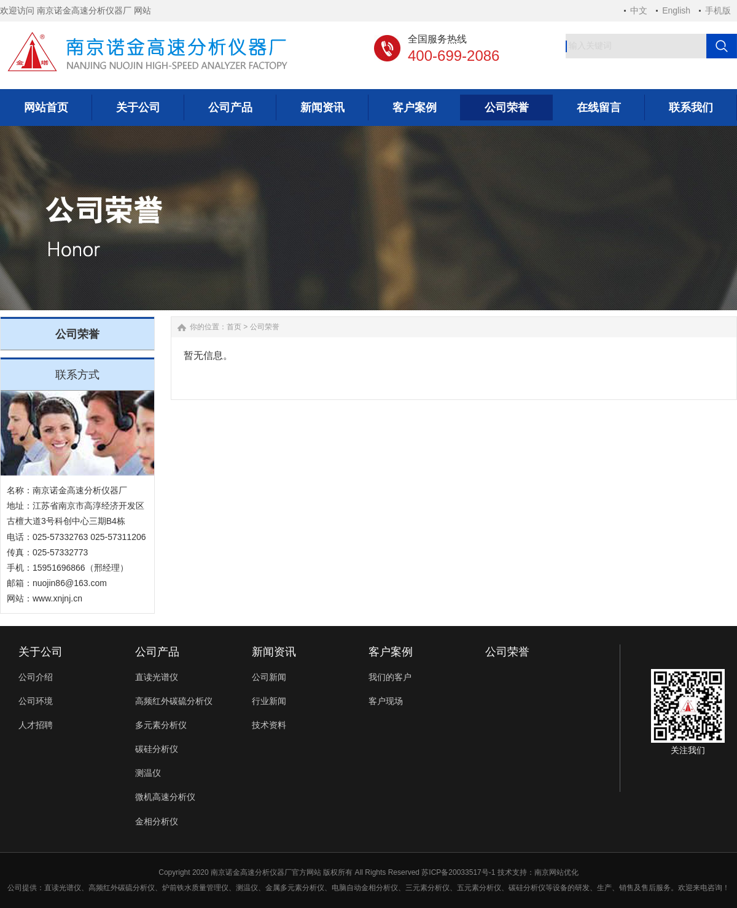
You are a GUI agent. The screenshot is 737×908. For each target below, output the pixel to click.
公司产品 (157, 652)
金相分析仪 (156, 821)
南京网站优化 (556, 872)
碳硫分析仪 (136, 887)
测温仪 (148, 773)
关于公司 (40, 652)
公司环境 (35, 701)
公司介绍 (35, 677)
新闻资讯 (274, 652)
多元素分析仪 (161, 725)
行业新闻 (269, 701)
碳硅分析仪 (156, 749)
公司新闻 (269, 677)
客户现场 (385, 701)
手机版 (718, 10)
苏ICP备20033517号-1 (458, 872)
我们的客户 (389, 677)
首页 (234, 327)
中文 (638, 10)
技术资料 (269, 725)
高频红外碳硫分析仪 (174, 701)
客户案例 (390, 652)
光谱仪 (70, 887)
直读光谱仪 (156, 677)
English (676, 10)
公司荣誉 (264, 327)
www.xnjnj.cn (57, 598)
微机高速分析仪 (165, 797)
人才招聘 (35, 725)
